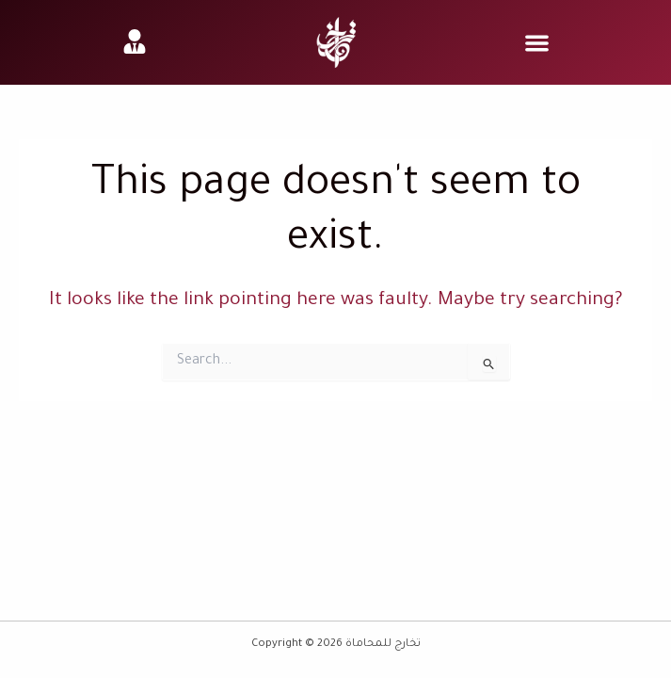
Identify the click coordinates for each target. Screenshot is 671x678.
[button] (537, 43)
